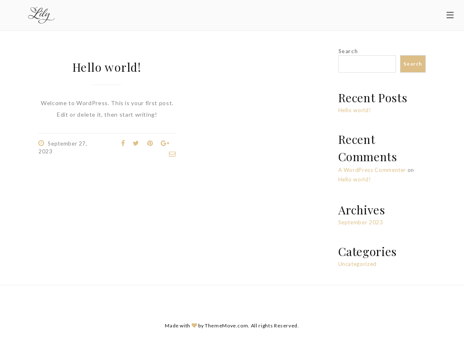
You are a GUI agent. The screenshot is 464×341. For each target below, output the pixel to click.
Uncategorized (357, 264)
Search (348, 51)
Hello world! (107, 67)
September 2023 (360, 222)
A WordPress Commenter (372, 170)
